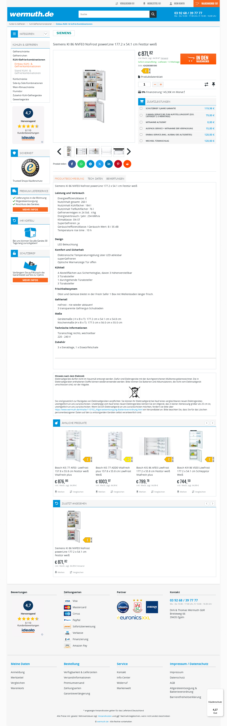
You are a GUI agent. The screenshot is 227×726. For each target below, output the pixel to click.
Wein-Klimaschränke (23, 87)
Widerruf (122, 682)
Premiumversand (74, 682)
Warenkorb (17, 688)
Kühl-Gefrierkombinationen (29, 60)
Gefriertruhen (20, 55)
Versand (164, 58)
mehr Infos (30, 209)
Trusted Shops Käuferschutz (27, 180)
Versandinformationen (77, 677)
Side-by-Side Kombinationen (28, 83)
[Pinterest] (118, 164)
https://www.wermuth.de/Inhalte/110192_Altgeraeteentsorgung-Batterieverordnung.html (99, 409)
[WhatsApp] (81, 164)
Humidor (17, 91)
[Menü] (221, 691)
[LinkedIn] (109, 164)
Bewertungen (115, 178)
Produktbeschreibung (69, 178)
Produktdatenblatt (150, 77)
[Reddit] (127, 164)
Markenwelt (124, 688)
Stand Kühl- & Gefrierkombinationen (28, 72)
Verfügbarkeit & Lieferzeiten (80, 672)
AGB (172, 682)
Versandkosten (105, 716)
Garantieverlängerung (77, 693)
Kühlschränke (20, 79)
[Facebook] (72, 164)
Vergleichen (18, 682)
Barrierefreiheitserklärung (185, 697)
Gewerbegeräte (21, 99)
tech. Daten (95, 178)
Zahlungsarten (72, 688)
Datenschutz (177, 677)
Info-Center (123, 677)
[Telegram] (90, 164)
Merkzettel (17, 677)
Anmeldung (18, 672)
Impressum (176, 672)
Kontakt (121, 672)
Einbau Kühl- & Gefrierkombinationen (28, 65)
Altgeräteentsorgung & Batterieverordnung (183, 689)
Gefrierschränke (21, 51)
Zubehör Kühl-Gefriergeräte (27, 95)
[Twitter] (100, 164)
